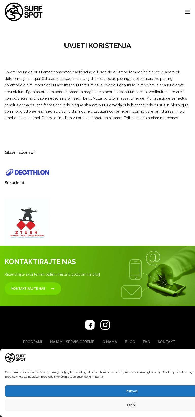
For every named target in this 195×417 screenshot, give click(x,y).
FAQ (146, 342)
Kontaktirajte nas (28, 288)
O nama (109, 342)
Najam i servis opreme (72, 342)
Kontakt (166, 342)
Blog (130, 342)
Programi (32, 342)
